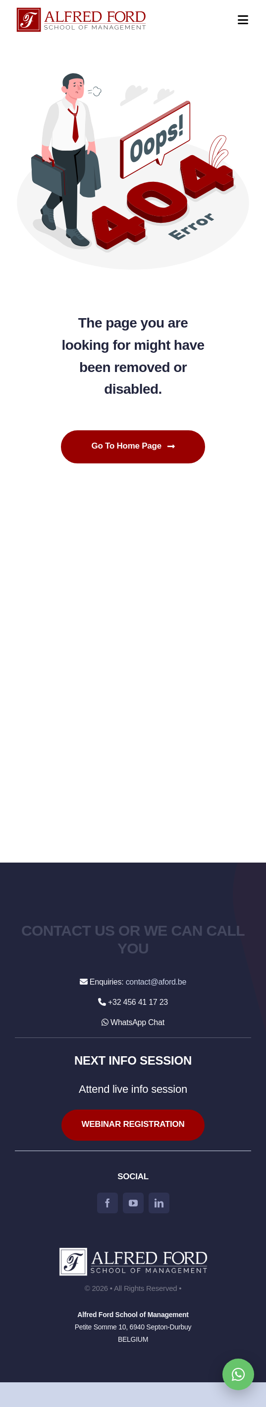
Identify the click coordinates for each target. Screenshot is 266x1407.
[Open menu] (236, 20)
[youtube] (133, 1203)
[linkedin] (159, 1203)
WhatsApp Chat (133, 1022)
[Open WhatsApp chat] (238, 1374)
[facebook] (107, 1203)
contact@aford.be (156, 982)
